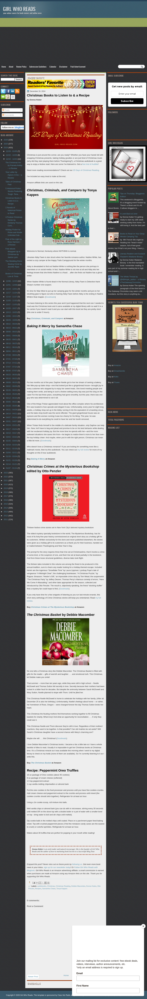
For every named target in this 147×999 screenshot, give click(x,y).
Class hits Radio (64, 995)
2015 (6, 504)
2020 (6, 484)
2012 (6, 515)
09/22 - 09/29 (11, 324)
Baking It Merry (38, 459)
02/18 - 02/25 (11, 445)
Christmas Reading (63, 886)
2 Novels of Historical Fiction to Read (13, 210)
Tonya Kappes (61, 888)
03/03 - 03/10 (11, 437)
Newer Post (33, 976)
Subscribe (127, 101)
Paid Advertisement (78, 66)
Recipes (38, 888)
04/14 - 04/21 (11, 413)
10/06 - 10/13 (11, 316)
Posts (5, 110)
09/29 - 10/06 (11, 320)
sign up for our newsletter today (57, 867)
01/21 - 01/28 (11, 460)
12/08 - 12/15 (11, 281)
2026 (6, 140)
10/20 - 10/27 (11, 308)
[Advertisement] (73, 41)
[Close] (143, 926)
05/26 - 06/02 (11, 390)
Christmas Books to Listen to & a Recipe (13, 201)
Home (3, 66)
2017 (6, 496)
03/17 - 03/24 (11, 429)
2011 (6, 519)
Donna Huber (91, 886)
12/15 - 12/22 (11, 159)
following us (77, 864)
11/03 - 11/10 (11, 300)
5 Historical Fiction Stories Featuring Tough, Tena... (13, 191)
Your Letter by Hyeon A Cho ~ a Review (13, 175)
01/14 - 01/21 (11, 464)
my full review (83, 450)
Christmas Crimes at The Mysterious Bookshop (52, 607)
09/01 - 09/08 (11, 336)
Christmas (51, 886)
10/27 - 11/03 (11, 304)
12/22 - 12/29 (11, 155)
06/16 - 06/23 (11, 378)
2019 (6, 488)
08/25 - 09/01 (11, 339)
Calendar (52, 66)
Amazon (117, 365)
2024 (6, 147)
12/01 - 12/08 (11, 285)
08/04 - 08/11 (11, 351)
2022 (6, 477)
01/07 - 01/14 (11, 468)
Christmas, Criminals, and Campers (47, 318)
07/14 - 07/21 (11, 363)
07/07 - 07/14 (11, 367)
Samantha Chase (48, 888)
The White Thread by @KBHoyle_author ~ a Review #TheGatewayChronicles (133, 279)
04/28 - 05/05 (11, 406)
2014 (6, 508)
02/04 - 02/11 (11, 452)
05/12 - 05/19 (11, 398)
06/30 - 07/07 (11, 371)
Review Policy (21, 66)
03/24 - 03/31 (11, 425)
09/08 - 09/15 (11, 332)
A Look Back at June (128, 214)
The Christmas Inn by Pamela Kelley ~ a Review (13, 165)
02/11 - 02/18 (11, 448)
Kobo (116, 377)
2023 (6, 473)
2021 (6, 480)
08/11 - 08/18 (11, 347)
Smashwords (119, 371)
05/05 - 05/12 (11, 402)
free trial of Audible (90, 164)
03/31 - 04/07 (11, 421)
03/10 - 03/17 (11, 433)
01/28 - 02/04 (11, 456)
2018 (6, 492)
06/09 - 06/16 (11, 382)
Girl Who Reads (19, 8)
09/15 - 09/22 (11, 328)
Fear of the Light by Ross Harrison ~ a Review (13, 242)
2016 (6, 500)
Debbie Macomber (78, 886)
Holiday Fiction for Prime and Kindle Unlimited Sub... (13, 232)
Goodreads (50, 297)
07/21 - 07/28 (11, 359)
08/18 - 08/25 (11, 343)
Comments (8, 115)
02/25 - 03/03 (11, 441)
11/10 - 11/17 (11, 297)
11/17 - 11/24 (11, 293)
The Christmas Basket (41, 763)
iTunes (117, 382)
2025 (6, 144)
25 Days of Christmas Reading (86, 170)
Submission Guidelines (37, 66)
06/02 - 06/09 (11, 386)
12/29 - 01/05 (11, 151)
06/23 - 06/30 (11, 374)
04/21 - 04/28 (11, 409)
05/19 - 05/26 (11, 394)
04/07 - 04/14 (11, 417)
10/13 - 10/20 (11, 312)
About (11, 66)
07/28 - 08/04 (11, 355)
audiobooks (41, 886)
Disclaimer (63, 66)
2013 (6, 512)
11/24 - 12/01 (11, 289)
